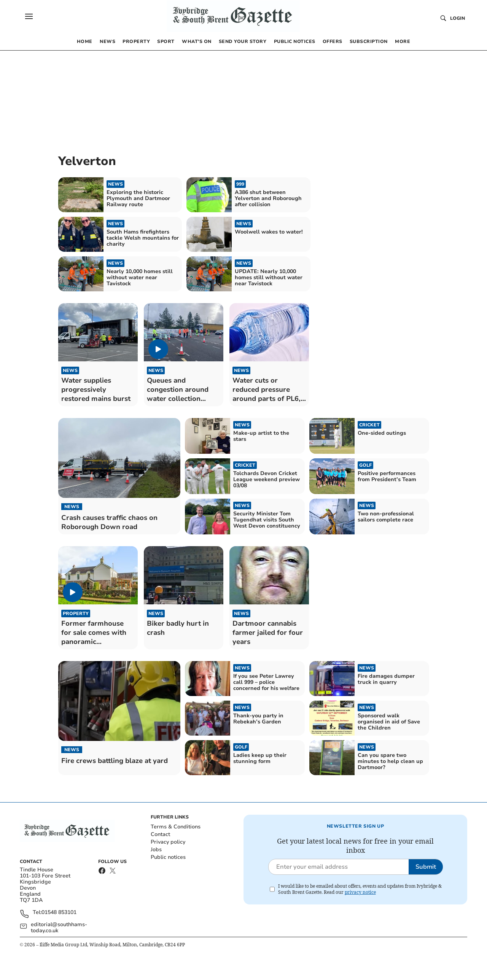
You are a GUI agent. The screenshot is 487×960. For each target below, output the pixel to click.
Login (457, 18)
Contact (160, 834)
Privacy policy (168, 842)
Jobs (156, 849)
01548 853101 (58, 912)
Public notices (168, 857)
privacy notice (360, 892)
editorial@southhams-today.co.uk (59, 928)
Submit (425, 867)
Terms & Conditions (176, 826)
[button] (29, 16)
